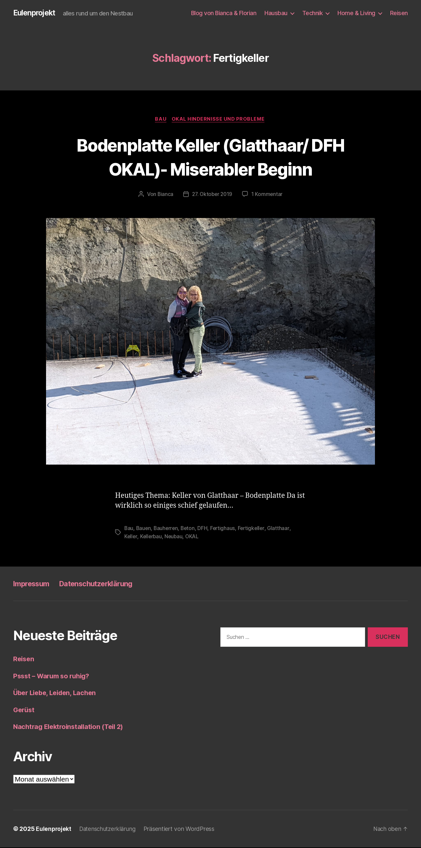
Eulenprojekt (35, 13)
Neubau (175, 537)
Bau (160, 120)
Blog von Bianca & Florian (224, 13)
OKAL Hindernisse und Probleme (219, 120)
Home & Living (356, 13)
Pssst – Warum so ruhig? (54, 676)
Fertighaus (225, 529)
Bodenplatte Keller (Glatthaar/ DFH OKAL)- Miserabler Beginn (210, 157)
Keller (130, 537)
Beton (190, 529)
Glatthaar (282, 529)
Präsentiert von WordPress (182, 829)
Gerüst (24, 710)
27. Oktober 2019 (212, 195)
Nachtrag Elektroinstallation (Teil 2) (71, 727)
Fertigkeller (254, 529)
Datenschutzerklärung (105, 584)
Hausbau (275, 13)
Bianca (164, 195)
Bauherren (167, 529)
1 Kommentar (268, 195)
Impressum (33, 584)
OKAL (194, 537)
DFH (205, 529)
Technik (312, 13)
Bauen (144, 529)
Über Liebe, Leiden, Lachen (57, 694)
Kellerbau (151, 537)
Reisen (399, 13)
